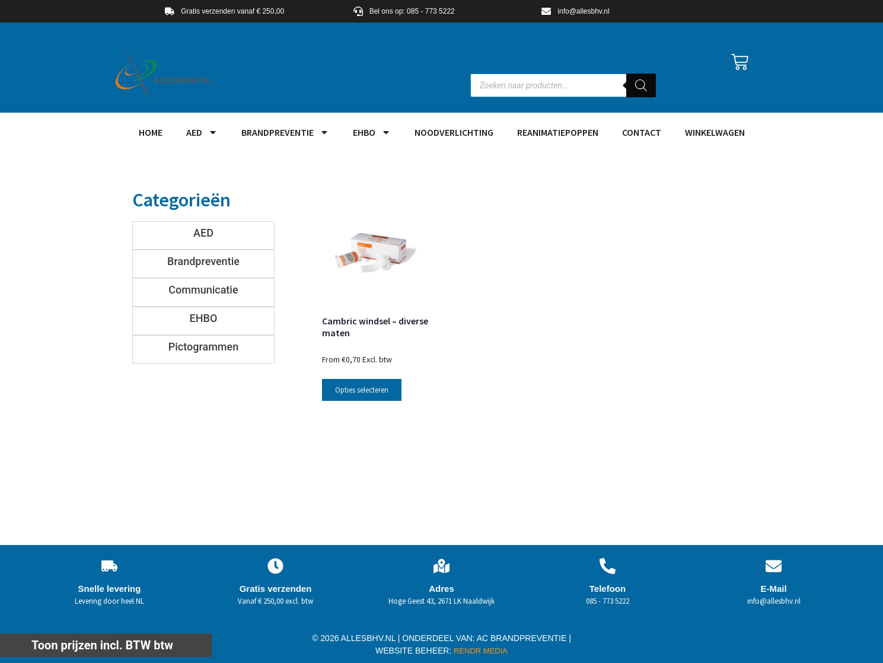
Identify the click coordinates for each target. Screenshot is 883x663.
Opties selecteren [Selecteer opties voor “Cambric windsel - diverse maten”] (361, 390)
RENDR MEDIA (479, 650)
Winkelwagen (715, 132)
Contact (641, 132)
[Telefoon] (608, 566)
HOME (150, 132)
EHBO (372, 132)
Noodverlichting (454, 132)
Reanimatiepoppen (557, 132)
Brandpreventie (285, 132)
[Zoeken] (641, 85)
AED (202, 132)
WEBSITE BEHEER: (413, 650)
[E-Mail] (774, 566)
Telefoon (607, 589)
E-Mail (773, 589)
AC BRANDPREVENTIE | (524, 638)
